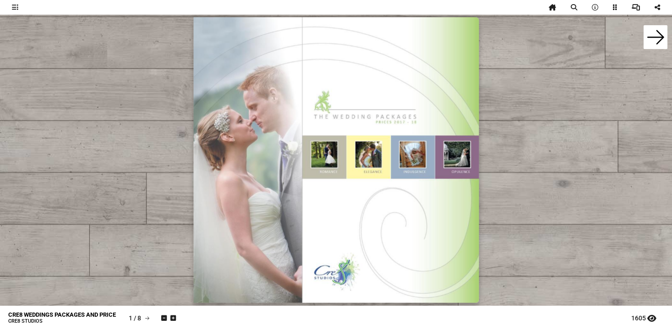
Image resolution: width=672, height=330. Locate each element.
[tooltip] (15, 7)
